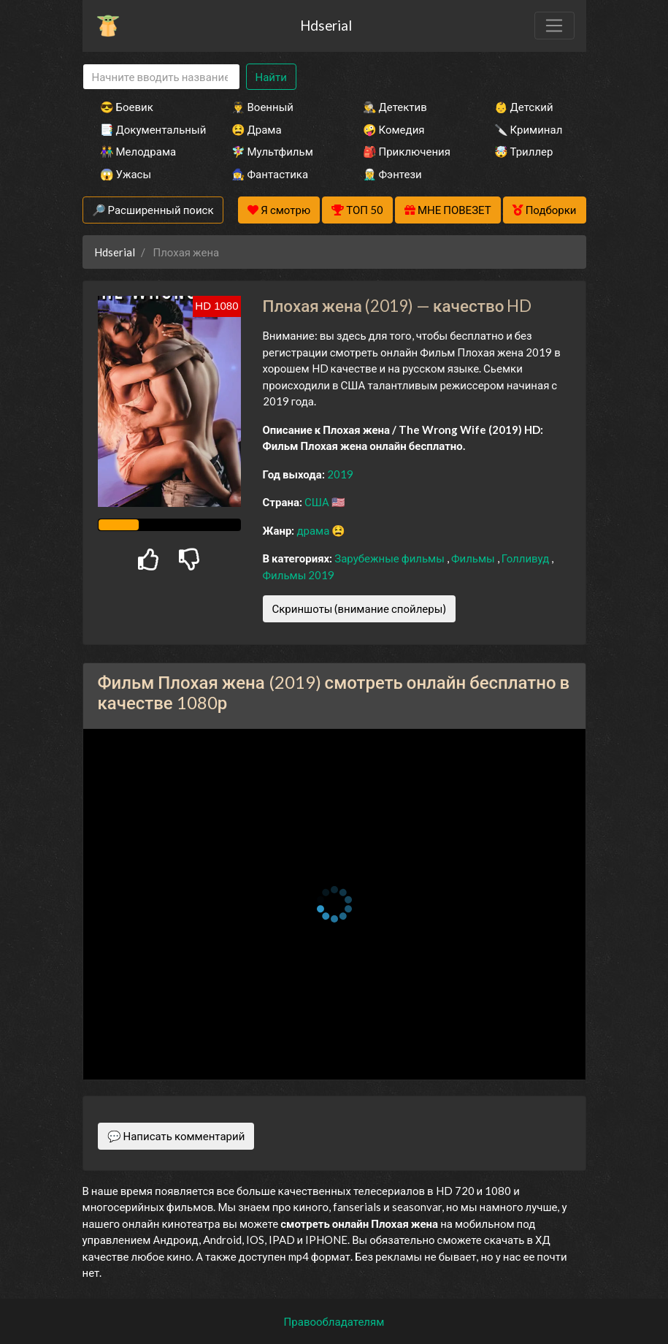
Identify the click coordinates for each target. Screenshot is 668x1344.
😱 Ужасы (126, 173)
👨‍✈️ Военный (262, 106)
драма (313, 530)
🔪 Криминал (528, 129)
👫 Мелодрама (138, 151)
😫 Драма (256, 129)
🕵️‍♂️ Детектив (395, 106)
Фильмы (474, 558)
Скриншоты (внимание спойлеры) (359, 608)
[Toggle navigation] (554, 25)
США (317, 501)
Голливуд (527, 558)
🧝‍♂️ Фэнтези (392, 173)
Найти (271, 76)
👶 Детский (523, 106)
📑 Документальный (146, 129)
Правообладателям (334, 1321)
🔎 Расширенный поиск (153, 209)
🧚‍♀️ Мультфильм (272, 151)
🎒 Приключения (406, 151)
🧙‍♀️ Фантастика (270, 173)
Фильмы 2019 (299, 574)
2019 (340, 474)
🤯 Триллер (523, 151)
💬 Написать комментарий (176, 1135)
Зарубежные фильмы (390, 558)
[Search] (161, 77)
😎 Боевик (126, 106)
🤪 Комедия (394, 129)
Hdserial (326, 25)
